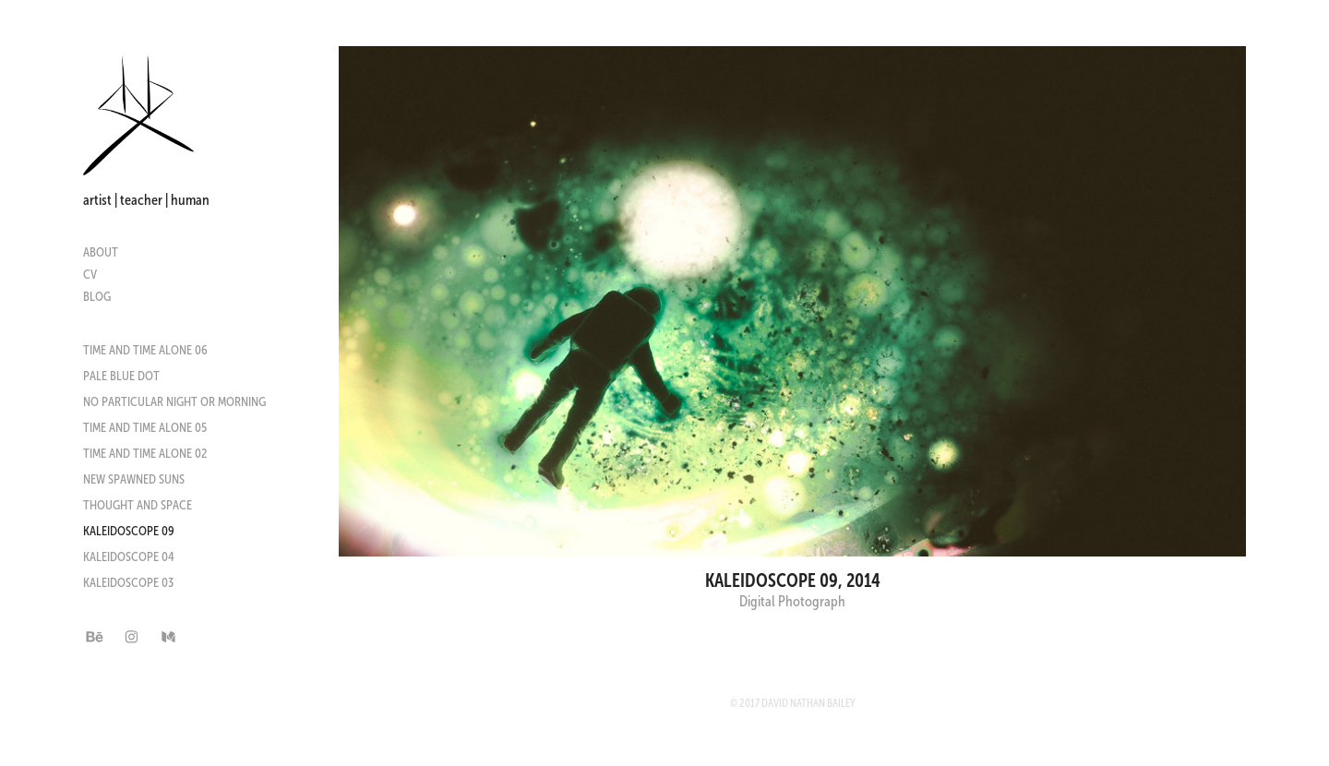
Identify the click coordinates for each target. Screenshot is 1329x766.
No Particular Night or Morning (174, 401)
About (100, 252)
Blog (97, 296)
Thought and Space (137, 504)
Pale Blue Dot (121, 375)
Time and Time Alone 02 (145, 453)
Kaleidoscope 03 (128, 582)
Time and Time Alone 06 (145, 349)
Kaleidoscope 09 (128, 530)
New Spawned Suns (134, 479)
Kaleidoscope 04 (128, 556)
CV (90, 274)
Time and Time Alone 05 (145, 427)
